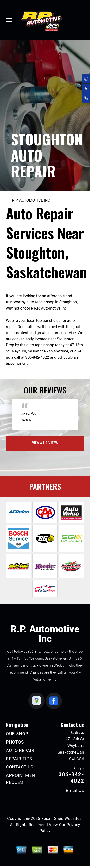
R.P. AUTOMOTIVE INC (31, 200)
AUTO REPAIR (20, 750)
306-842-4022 (37, 357)
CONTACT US (19, 766)
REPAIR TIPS (19, 758)
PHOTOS (15, 742)
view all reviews (45, 442)
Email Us (75, 790)
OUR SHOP (17, 733)
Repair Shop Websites (61, 818)
